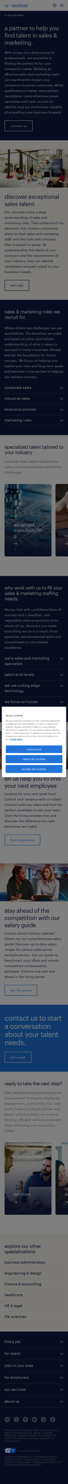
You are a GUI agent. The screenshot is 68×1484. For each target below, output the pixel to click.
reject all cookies (34, 759)
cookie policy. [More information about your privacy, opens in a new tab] (16, 739)
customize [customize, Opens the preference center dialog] (34, 749)
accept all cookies (34, 769)
